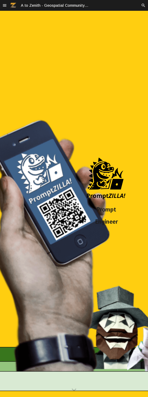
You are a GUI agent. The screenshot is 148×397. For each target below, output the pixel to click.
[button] (4, 5)
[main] (106, 225)
